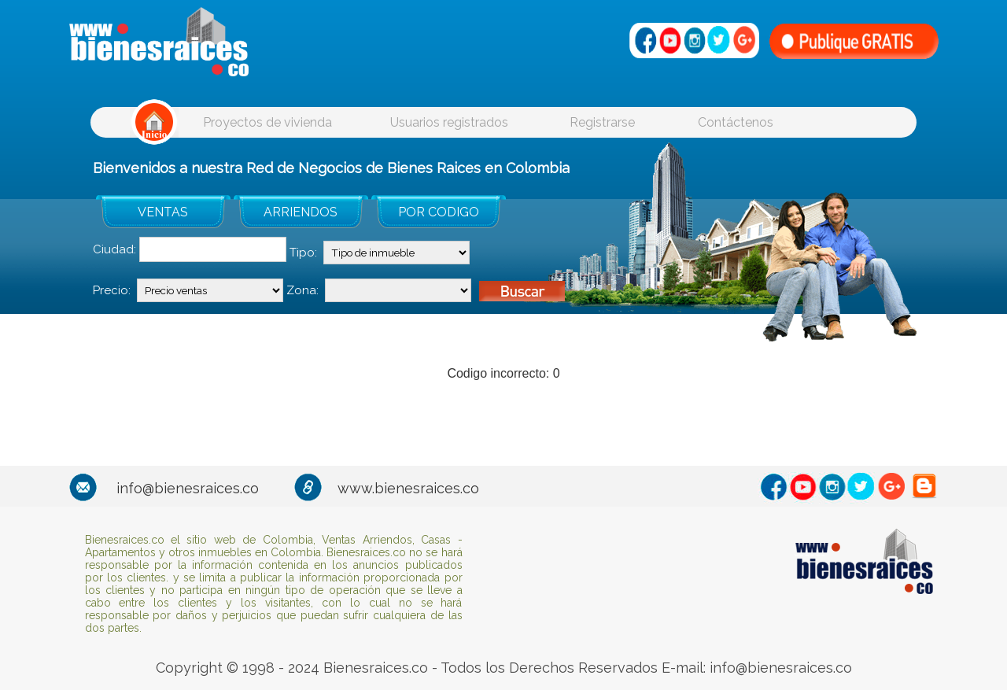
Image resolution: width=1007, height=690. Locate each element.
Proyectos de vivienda (267, 122)
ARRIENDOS (301, 212)
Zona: (302, 290)
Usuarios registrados (449, 122)
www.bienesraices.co (408, 488)
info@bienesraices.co (187, 488)
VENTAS (163, 212)
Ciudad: (114, 249)
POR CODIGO (438, 212)
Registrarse (602, 122)
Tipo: (303, 252)
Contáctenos (735, 122)
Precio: (112, 290)
